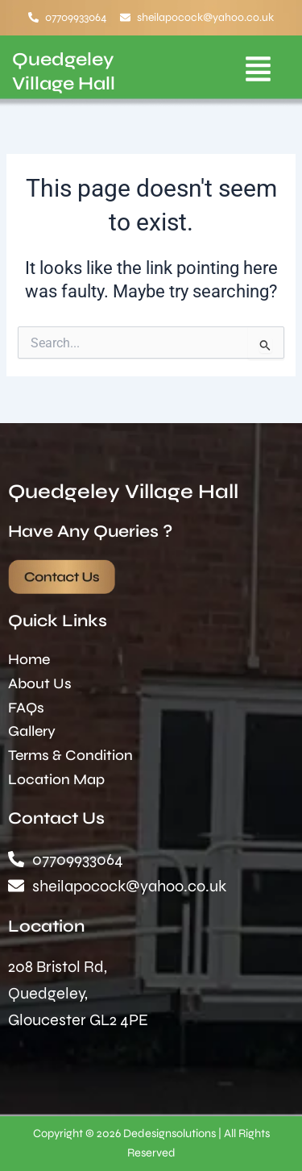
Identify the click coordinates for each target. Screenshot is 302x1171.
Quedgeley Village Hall (123, 492)
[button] (258, 71)
